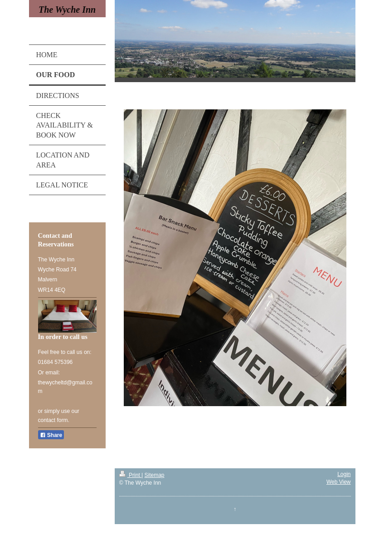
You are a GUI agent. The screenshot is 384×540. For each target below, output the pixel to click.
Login (343, 474)
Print (130, 475)
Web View (338, 482)
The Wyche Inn (67, 10)
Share (51, 435)
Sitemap (155, 475)
